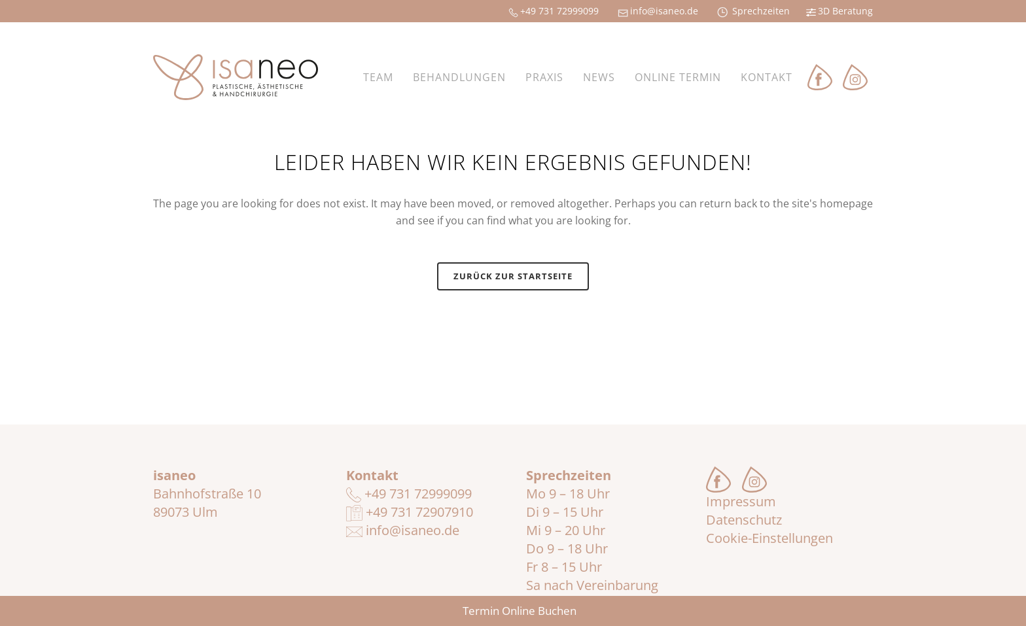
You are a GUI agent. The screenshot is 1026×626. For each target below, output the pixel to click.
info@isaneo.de (402, 530)
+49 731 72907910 (409, 512)
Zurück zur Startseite (513, 276)
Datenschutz (744, 520)
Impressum (741, 501)
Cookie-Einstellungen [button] (769, 538)
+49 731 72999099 (409, 493)
